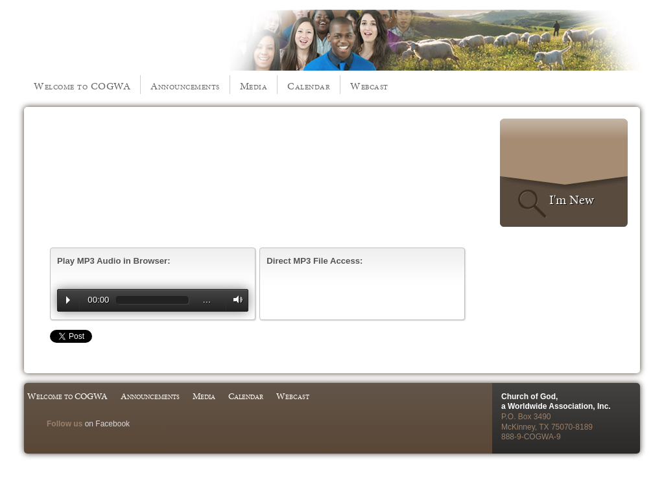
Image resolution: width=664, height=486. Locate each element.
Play (68, 300)
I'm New (571, 200)
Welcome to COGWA (82, 85)
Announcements (185, 85)
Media (254, 85)
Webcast (369, 85)
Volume (234, 299)
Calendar (308, 85)
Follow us (64, 423)
